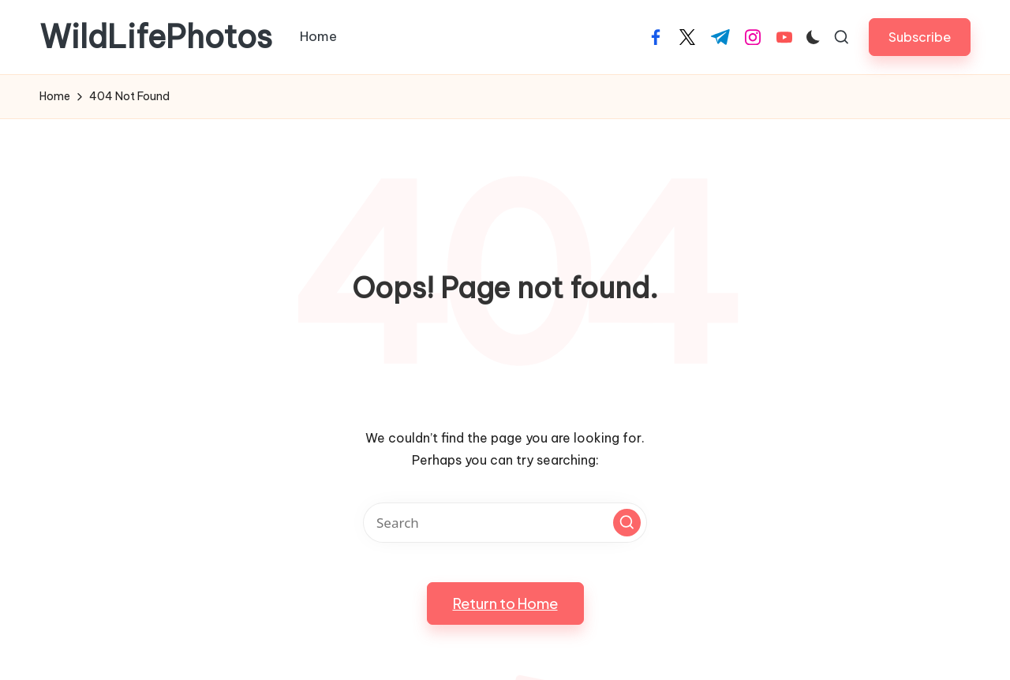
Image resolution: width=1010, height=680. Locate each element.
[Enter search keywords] (505, 523)
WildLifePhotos (155, 37)
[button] (920, 36)
